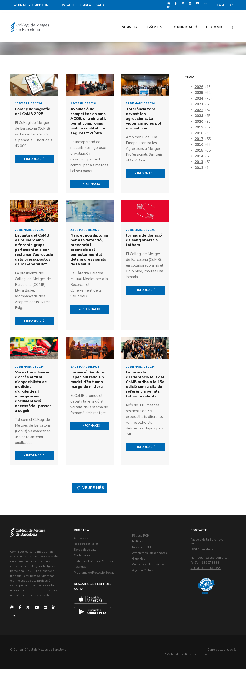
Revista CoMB (143, 558)
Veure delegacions (207, 579)
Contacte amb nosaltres (150, 576)
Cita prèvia (83, 549)
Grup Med (140, 570)
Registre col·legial (88, 555)
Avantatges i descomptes (151, 564)
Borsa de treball (87, 561)
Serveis (123, 17)
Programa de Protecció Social (96, 584)
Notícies (139, 553)
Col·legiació (84, 567)
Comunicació (178, 17)
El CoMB (208, 17)
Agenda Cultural (145, 581)
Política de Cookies (221, 664)
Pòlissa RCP (142, 547)
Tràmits (148, 17)
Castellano (226, 5)
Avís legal (198, 664)
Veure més (89, 500)
